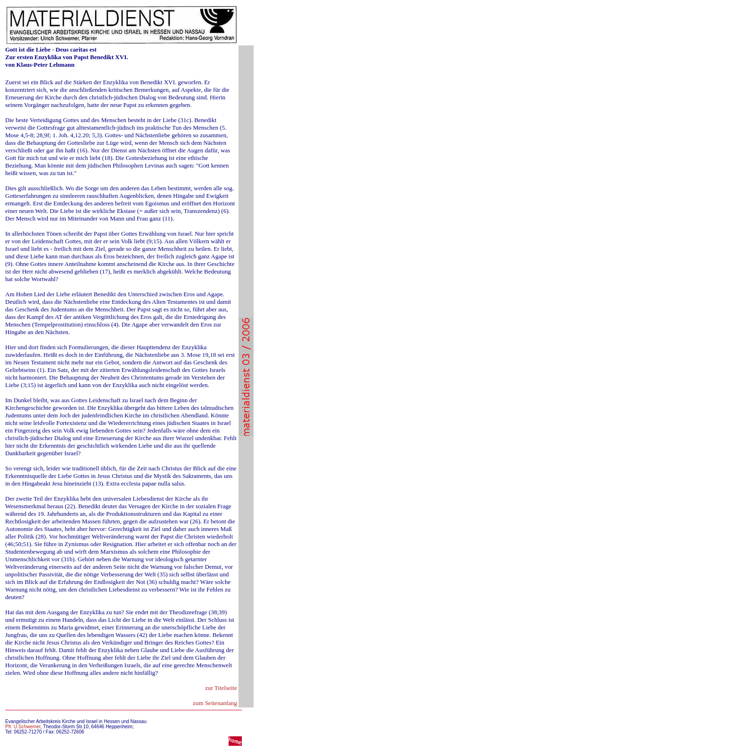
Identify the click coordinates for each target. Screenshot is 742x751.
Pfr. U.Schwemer (22, 726)
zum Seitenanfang (215, 703)
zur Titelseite (221, 687)
